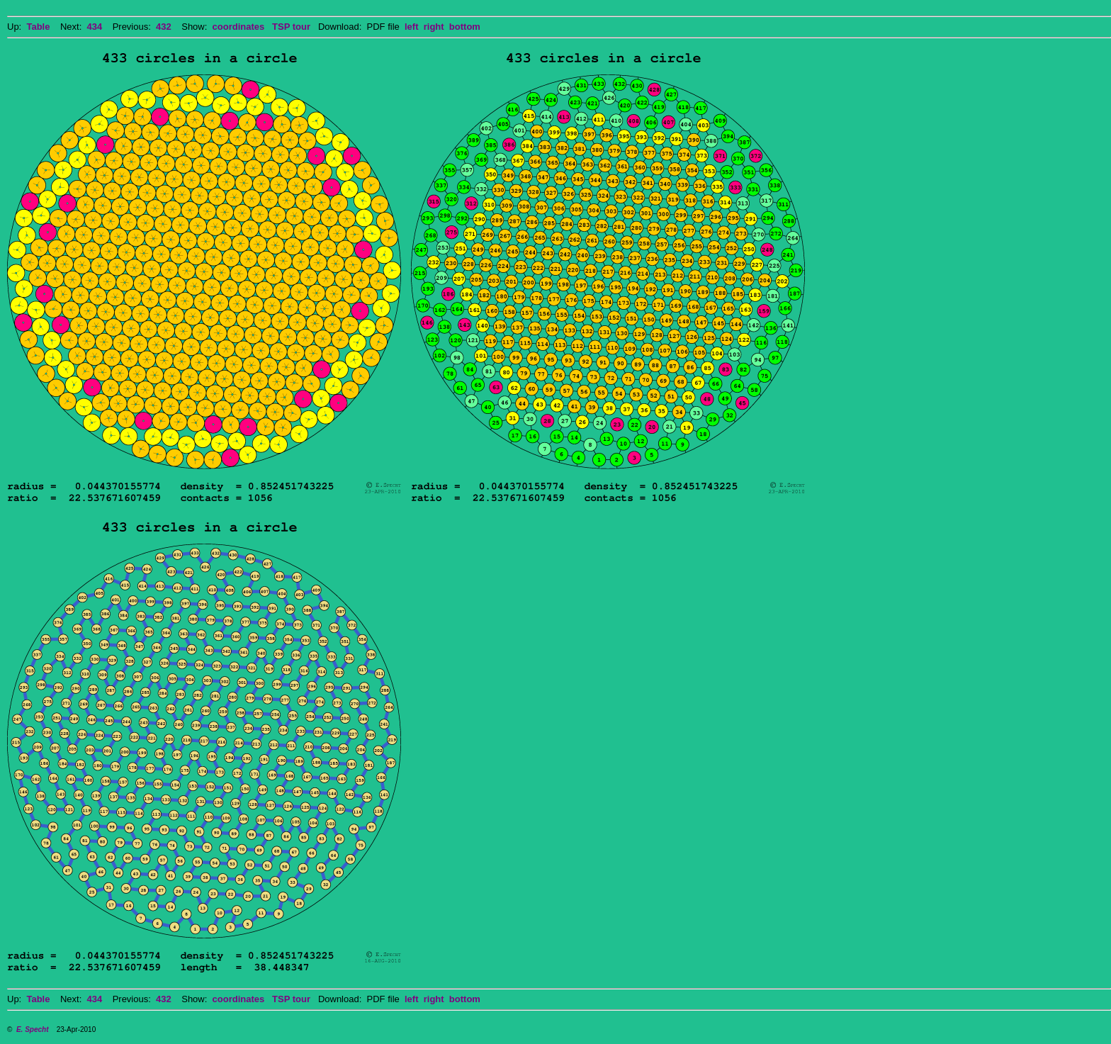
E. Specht (32, 1029)
